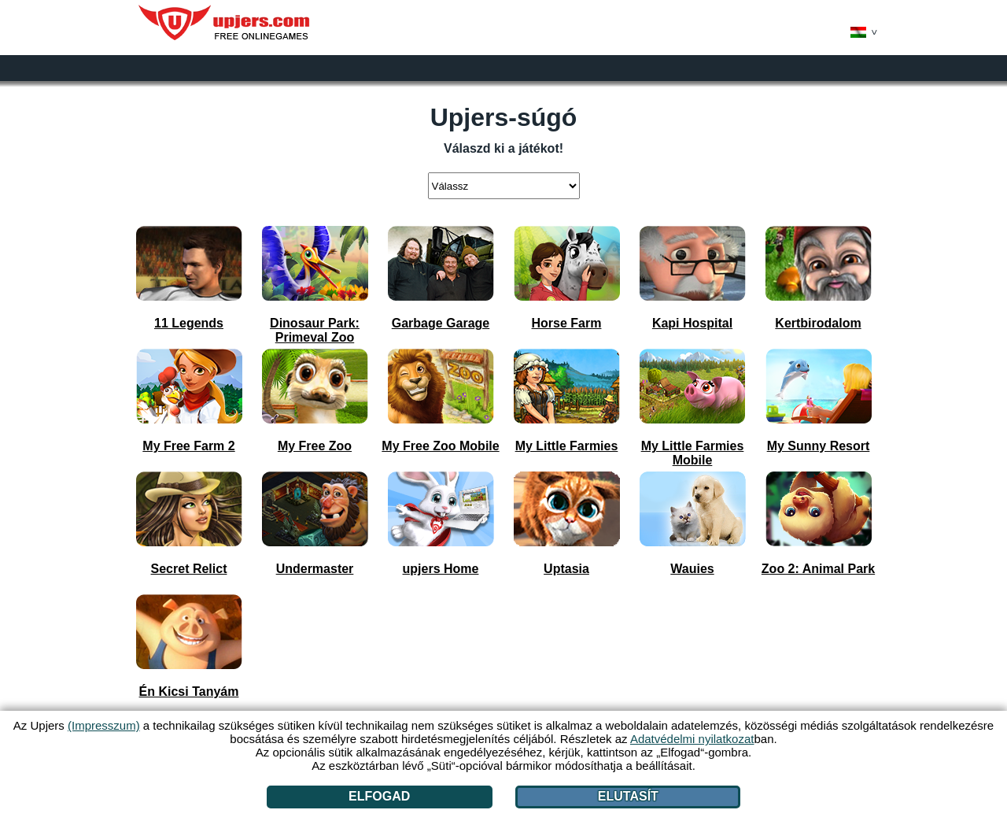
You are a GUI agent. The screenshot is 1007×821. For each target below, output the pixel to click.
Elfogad (379, 796)
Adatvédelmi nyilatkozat (692, 738)
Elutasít (628, 796)
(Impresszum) (104, 725)
